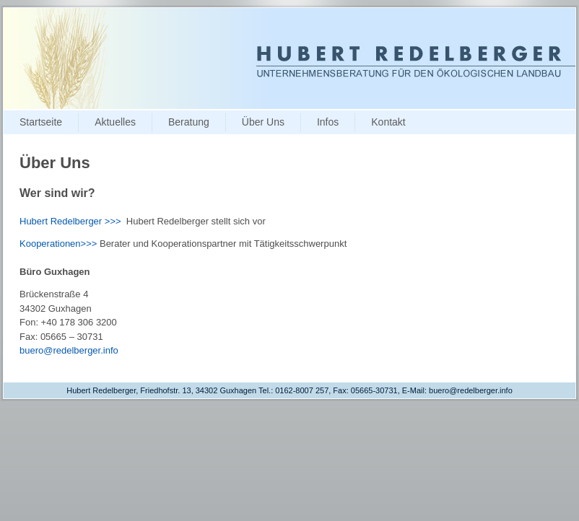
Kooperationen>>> (58, 243)
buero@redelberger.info (68, 350)
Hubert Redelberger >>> (70, 221)
